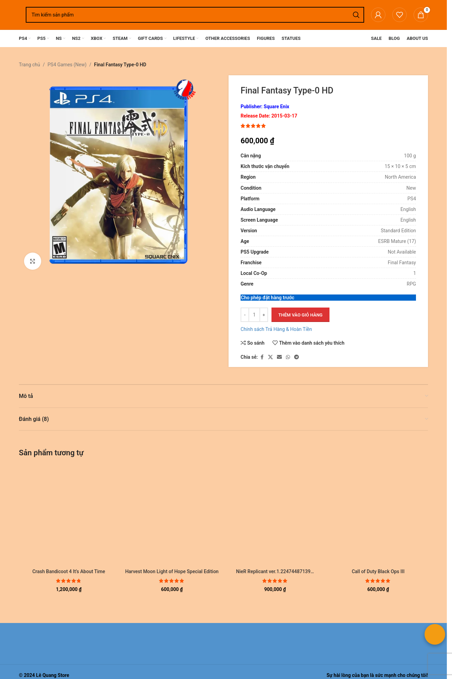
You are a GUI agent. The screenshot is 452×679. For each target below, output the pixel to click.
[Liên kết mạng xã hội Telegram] (296, 357)
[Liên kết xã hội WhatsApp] (288, 357)
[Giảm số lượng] (245, 315)
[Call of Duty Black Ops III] (378, 515)
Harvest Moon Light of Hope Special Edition (172, 571)
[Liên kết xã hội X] (270, 357)
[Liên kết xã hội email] (279, 357)
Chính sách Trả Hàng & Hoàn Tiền (276, 329)
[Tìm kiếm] (195, 15)
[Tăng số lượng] (263, 315)
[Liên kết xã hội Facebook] (262, 357)
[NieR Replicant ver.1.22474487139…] (275, 515)
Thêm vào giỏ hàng (300, 315)
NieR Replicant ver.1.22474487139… (275, 571)
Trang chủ (29, 64)
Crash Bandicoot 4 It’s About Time (68, 571)
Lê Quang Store (52, 675)
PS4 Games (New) (67, 64)
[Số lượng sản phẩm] (254, 315)
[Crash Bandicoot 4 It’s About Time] (69, 515)
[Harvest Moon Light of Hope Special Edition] (172, 515)
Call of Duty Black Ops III (378, 571)
